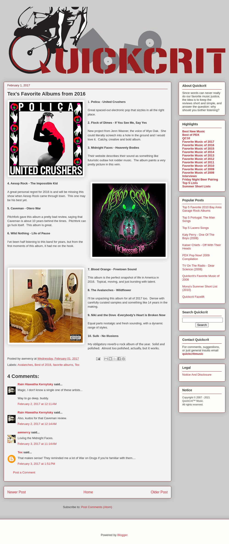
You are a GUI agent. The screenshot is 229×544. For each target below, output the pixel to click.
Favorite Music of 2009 (198, 169)
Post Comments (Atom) (96, 507)
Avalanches (25, 364)
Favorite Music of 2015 (198, 148)
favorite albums (63, 364)
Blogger (122, 535)
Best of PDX (190, 135)
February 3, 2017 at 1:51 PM (36, 463)
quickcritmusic (192, 353)
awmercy (24, 432)
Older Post (159, 492)
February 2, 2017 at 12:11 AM (37, 404)
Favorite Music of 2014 (198, 152)
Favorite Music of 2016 (198, 145)
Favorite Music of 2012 (198, 159)
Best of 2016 (43, 364)
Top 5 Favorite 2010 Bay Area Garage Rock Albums (201, 209)
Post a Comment (24, 472)
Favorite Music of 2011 (198, 162)
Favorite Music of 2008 (198, 172)
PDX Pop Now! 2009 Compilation (196, 257)
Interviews (189, 176)
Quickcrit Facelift (193, 296)
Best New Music (193, 131)
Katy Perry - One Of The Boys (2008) (198, 236)
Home (88, 492)
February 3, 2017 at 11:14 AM (37, 444)
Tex (77, 364)
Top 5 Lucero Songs (195, 228)
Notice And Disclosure (196, 374)
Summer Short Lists (196, 186)
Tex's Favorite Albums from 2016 (46, 94)
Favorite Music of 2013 (198, 155)
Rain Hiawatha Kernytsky (35, 384)
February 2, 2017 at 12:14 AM (37, 424)
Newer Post (16, 492)
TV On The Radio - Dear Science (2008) (198, 267)
